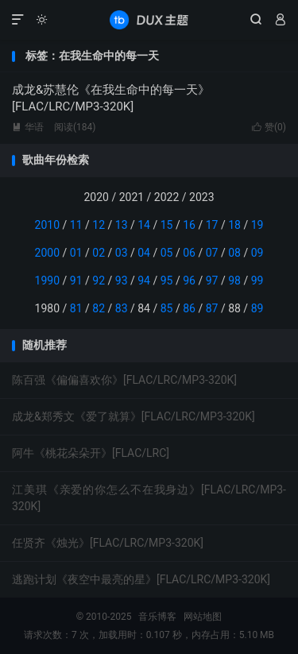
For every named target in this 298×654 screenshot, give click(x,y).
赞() (269, 127)
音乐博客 (149, 19)
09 (257, 252)
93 (121, 280)
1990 (47, 280)
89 (257, 308)
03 (121, 252)
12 (98, 225)
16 (189, 225)
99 (257, 280)
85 (167, 308)
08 (234, 252)
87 (212, 308)
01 (76, 252)
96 (189, 280)
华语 (28, 127)
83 (121, 308)
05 (167, 252)
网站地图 (203, 616)
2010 (47, 225)
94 (143, 280)
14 (143, 225)
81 (76, 308)
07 (212, 252)
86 (189, 308)
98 (234, 280)
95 (167, 280)
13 (121, 225)
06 (189, 252)
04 (143, 252)
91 (76, 280)
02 (98, 252)
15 (167, 225)
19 (257, 225)
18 (234, 225)
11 (76, 225)
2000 (47, 252)
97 (212, 280)
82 (98, 308)
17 (212, 225)
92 (98, 280)
